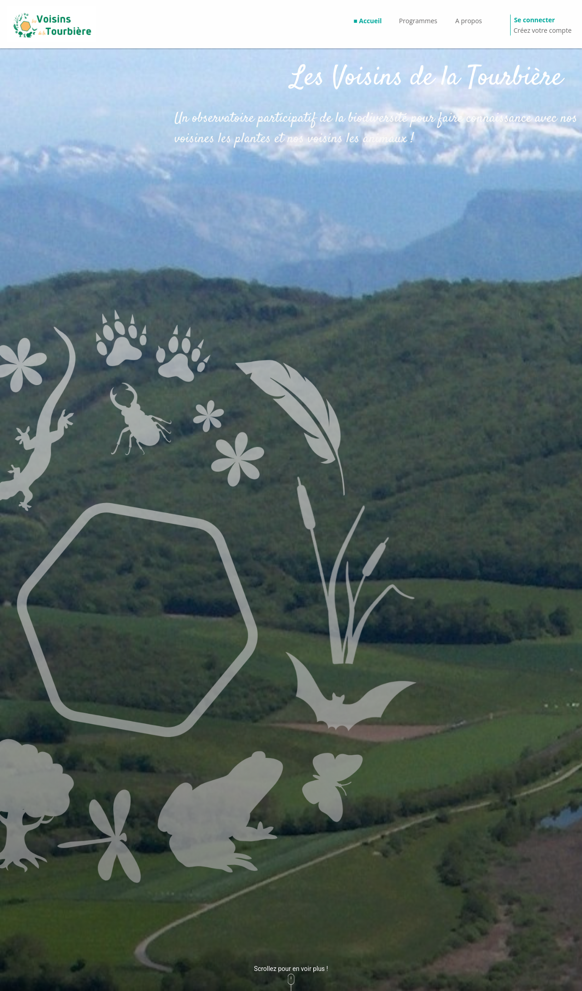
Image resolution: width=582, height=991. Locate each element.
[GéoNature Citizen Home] (51, 24)
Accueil (370, 20)
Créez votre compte (542, 30)
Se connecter (534, 19)
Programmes (418, 20)
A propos (468, 20)
